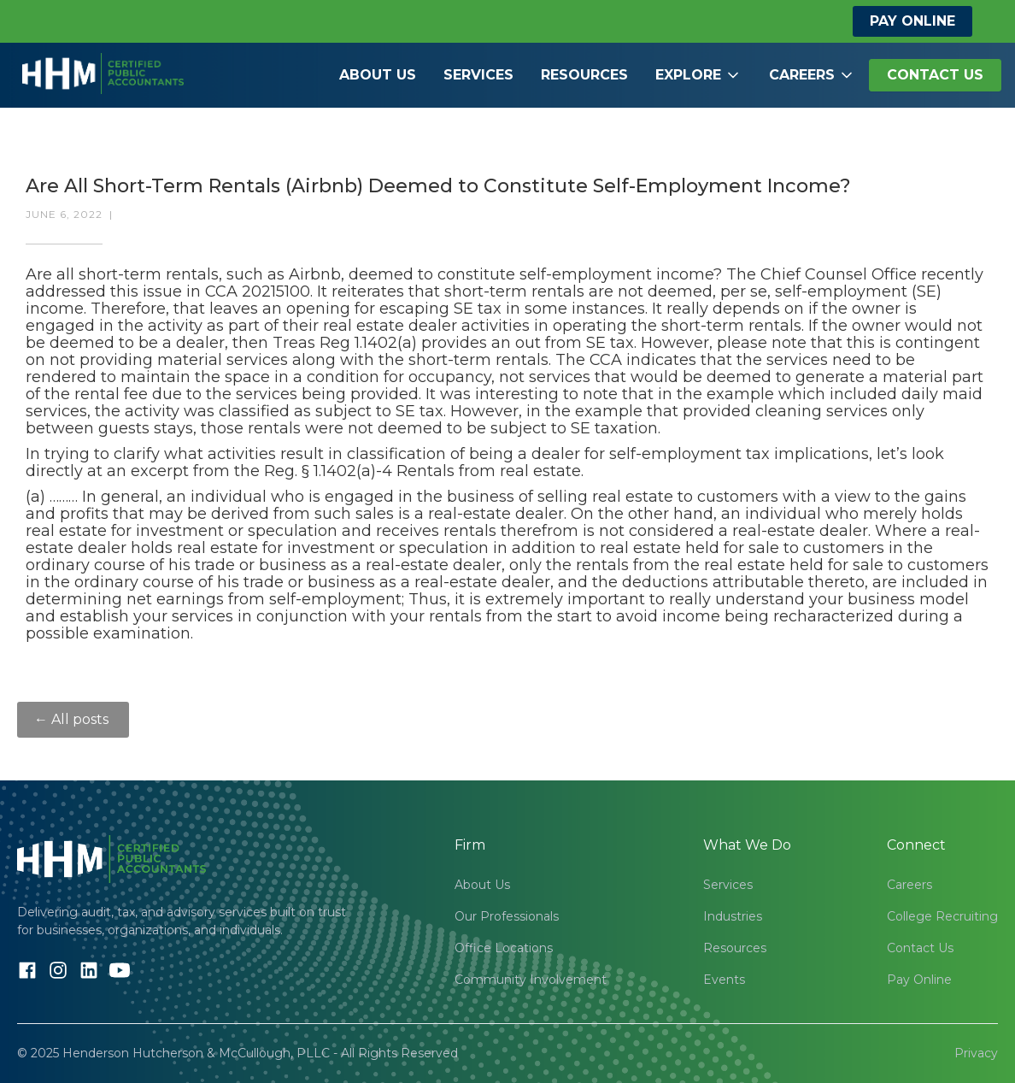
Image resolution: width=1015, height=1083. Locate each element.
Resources (584, 75)
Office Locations (504, 948)
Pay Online (912, 21)
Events (724, 979)
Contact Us (920, 948)
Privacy (976, 1053)
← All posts (73, 719)
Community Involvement (531, 979)
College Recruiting (942, 916)
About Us (377, 75)
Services (478, 75)
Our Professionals (507, 916)
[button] (698, 75)
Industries (732, 916)
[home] (103, 56)
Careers (909, 884)
